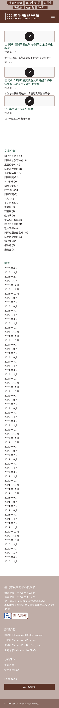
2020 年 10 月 (11, 540)
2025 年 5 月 (11, 310)
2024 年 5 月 (11, 361)
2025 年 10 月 (11, 293)
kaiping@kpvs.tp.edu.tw (31, 600)
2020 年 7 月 (11, 548)
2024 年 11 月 (11, 336)
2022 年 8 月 (11, 450)
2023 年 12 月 (11, 382)
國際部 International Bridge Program (23, 635)
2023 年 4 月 (11, 416)
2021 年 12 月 (11, 484)
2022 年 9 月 (11, 446)
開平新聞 (9, 177)
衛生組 (7, 245)
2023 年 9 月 (11, 395)
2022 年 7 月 (11, 455)
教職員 (18, 7)
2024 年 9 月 (11, 344)
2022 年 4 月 (11, 467)
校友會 (30, 7)
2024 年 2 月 (11, 374)
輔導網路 (9, 241)
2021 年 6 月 (11, 510)
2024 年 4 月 (11, 365)
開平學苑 (9, 194)
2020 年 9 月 (11, 544)
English (42, 7)
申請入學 (9, 664)
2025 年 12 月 (11, 285)
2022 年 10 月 (11, 442)
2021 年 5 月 (11, 514)
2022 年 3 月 (11, 472)
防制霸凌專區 (11, 168)
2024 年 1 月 (11, 378)
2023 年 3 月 (11, 421)
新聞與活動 (10, 173)
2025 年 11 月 (11, 289)
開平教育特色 (11, 156)
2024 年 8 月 (11, 348)
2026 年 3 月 (11, 272)
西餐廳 (7, 211)
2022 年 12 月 (11, 433)
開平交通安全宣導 (13, 232)
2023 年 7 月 (11, 404)
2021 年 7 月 (11, 506)
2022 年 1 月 (11, 480)
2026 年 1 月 (11, 280)
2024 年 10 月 (11, 340)
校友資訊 (9, 190)
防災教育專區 (11, 224)
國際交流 (9, 185)
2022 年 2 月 (11, 476)
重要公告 (9, 164)
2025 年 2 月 (11, 323)
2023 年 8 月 (11, 399)
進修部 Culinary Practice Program (22, 645)
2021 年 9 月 (11, 497)
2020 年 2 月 (11, 561)
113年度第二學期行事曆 (18, 109)
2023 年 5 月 (11, 412)
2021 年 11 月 (11, 489)
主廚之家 (9, 202)
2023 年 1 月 (11, 429)
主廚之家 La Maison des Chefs (20, 650)
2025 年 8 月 (11, 297)
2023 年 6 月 (11, 408)
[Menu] (53, 16)
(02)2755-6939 (26, 593)
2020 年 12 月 (11, 531)
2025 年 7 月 (11, 302)
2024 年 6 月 (11, 357)
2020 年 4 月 (11, 557)
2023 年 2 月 (11, 425)
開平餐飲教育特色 (13, 160)
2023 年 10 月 (11, 391)
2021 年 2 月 (11, 523)
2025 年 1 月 (11, 327)
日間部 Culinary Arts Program (20, 640)
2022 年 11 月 (11, 438)
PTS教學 (9, 181)
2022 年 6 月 (11, 459)
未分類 (7, 249)
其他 (6, 198)
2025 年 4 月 (11, 314)
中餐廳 (7, 207)
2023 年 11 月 (11, 387)
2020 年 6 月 (11, 552)
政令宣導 (9, 228)
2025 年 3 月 (11, 319)
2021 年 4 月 (11, 518)
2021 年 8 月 (11, 501)
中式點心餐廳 (11, 219)
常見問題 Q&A (11, 669)
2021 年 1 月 (11, 527)
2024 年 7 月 (11, 353)
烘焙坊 (7, 215)
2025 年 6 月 (11, 306)
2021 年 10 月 (11, 493)
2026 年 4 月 (11, 268)
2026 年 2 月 (11, 276)
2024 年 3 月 (11, 370)
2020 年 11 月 (11, 535)
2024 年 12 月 (11, 331)
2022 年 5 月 (11, 463)
